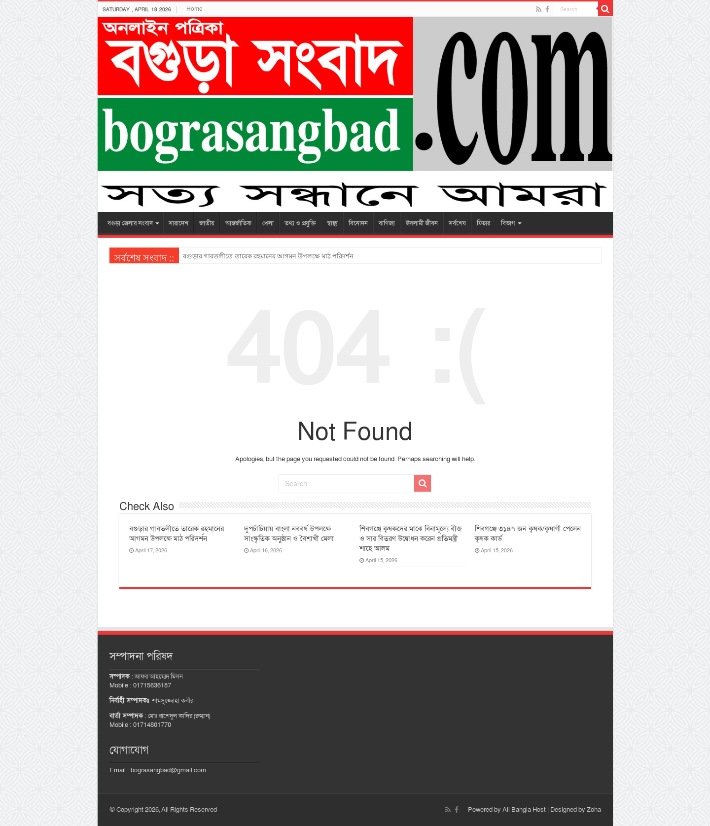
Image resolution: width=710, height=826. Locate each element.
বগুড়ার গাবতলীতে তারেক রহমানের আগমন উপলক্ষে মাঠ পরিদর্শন (268, 256)
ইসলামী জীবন (422, 223)
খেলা (268, 223)
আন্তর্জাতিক (238, 223)
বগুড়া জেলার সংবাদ (130, 223)
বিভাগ (508, 223)
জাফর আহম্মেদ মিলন (159, 676)
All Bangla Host (524, 809)
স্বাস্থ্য (332, 223)
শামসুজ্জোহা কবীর (172, 700)
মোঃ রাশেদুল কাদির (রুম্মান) (179, 716)
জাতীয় (206, 223)
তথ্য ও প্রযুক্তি (300, 223)
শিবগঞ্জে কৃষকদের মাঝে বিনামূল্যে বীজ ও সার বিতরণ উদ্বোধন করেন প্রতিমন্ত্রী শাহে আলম (410, 538)
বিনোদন (358, 223)
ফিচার (483, 223)
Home (194, 9)
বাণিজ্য (387, 223)
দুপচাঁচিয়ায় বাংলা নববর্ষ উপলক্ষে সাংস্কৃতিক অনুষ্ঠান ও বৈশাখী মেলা (289, 533)
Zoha (594, 809)
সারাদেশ (178, 223)
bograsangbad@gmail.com (168, 770)
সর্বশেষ (457, 223)
